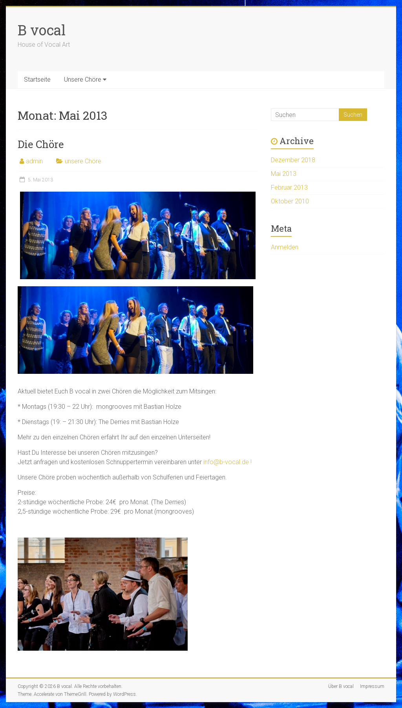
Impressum (372, 686)
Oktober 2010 (290, 201)
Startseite (37, 79)
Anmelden (284, 247)
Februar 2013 (289, 187)
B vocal (42, 29)
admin (34, 161)
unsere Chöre (83, 161)
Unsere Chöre (82, 79)
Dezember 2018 (293, 160)
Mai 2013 (283, 173)
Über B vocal (341, 686)
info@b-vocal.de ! (227, 462)
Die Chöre (41, 144)
